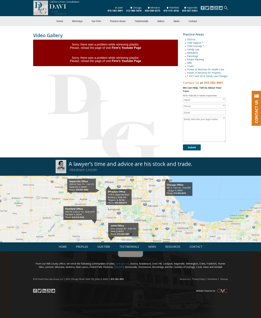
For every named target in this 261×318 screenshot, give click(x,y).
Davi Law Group (51, 279)
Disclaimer (213, 279)
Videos (160, 21)
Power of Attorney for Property (204, 72)
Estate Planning (195, 59)
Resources (172, 247)
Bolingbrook (122, 263)
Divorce (191, 39)
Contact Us (191, 83)
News (176, 21)
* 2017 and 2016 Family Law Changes (207, 76)
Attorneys (77, 21)
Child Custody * (195, 46)
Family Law (193, 49)
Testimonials (141, 21)
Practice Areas (118, 21)
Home (59, 21)
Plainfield (173, 7)
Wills (189, 62)
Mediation (192, 52)
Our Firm (96, 21)
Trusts (190, 66)
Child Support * (195, 42)
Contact (193, 21)
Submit (192, 147)
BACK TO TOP (130, 252)
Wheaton (154, 7)
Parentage (192, 56)
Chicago (135, 7)
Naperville (190, 7)
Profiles (82, 247)
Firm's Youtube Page (126, 47)
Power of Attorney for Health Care (205, 69)
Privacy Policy (198, 279)
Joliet (119, 7)
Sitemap (224, 279)
